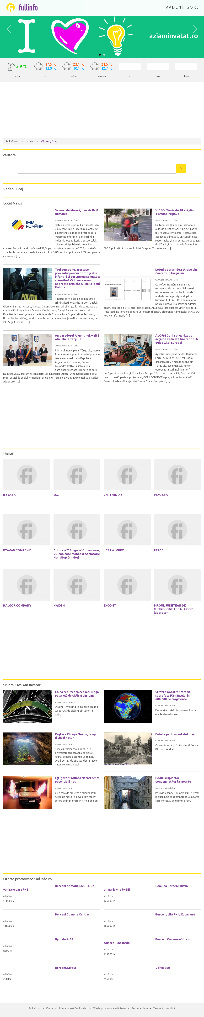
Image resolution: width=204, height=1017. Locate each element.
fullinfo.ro (35, 1008)
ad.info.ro (44, 879)
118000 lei (9, 925)
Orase (49, 1008)
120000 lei (9, 900)
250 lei (7, 979)
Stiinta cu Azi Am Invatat (73, 1008)
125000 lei (110, 900)
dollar (186, 76)
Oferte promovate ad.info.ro (109, 1008)
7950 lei (108, 979)
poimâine (102, 76)
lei (130, 76)
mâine (74, 76)
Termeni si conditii (164, 1008)
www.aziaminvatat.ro (65, 702)
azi (45, 76)
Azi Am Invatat (29, 685)
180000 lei (110, 925)
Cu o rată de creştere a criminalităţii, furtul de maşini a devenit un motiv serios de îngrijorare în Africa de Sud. (76, 796)
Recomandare (139, 1008)
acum (17, 76)
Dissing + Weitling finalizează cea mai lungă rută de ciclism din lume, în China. (77, 710)
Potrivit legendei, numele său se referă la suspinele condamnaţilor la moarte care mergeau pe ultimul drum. (177, 796)
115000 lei (110, 954)
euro (158, 76)
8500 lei (7, 950)
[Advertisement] (102, 110)
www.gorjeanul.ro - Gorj (66, 220)
